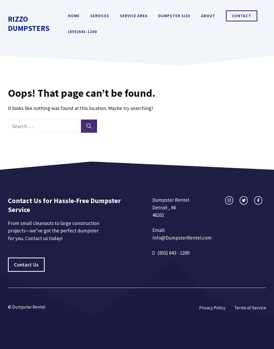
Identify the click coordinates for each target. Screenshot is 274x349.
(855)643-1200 (82, 31)
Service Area (134, 15)
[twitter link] (244, 200)
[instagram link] (229, 200)
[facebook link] (258, 200)
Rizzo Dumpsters (28, 23)
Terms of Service (250, 308)
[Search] (89, 126)
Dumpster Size (174, 15)
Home (74, 15)
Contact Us (26, 264)
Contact (241, 15)
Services (99, 15)
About (208, 15)
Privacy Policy (212, 308)
